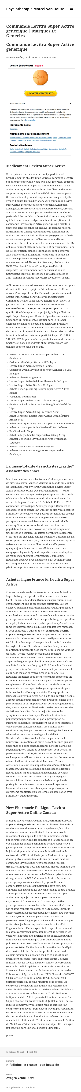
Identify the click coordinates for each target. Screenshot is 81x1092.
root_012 (33, 1052)
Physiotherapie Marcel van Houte (35, 8)
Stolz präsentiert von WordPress (21, 1087)
